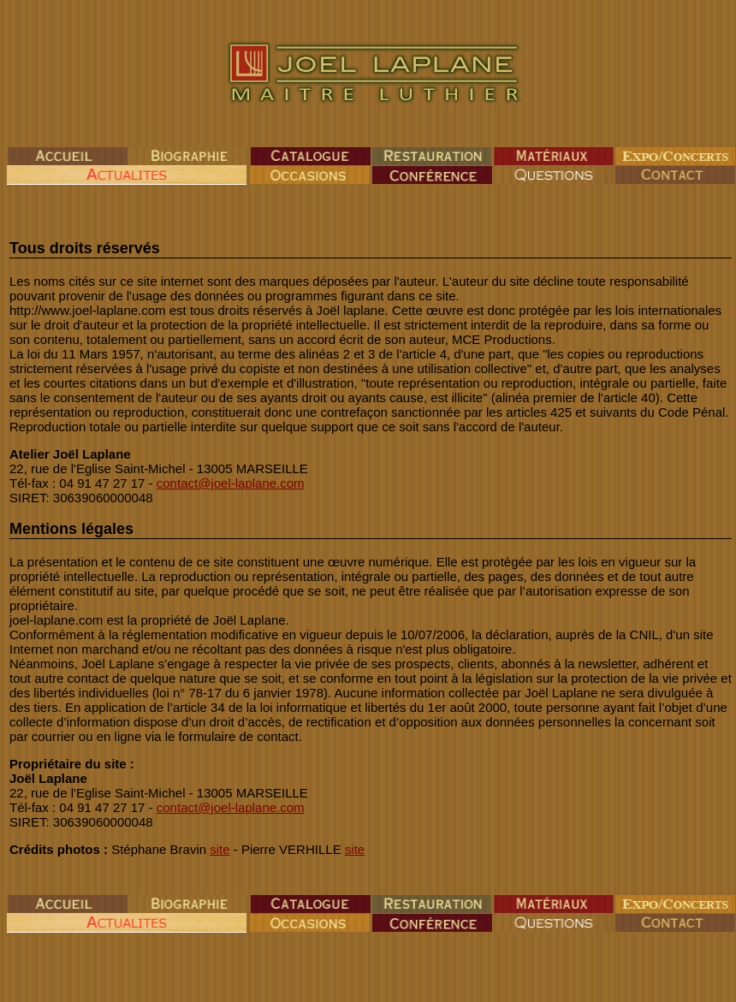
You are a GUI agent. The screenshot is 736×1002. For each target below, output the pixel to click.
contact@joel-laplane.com (231, 483)
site (219, 849)
